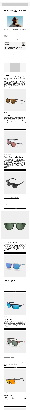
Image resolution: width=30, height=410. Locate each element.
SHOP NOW (15, 129)
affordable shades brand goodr (17, 397)
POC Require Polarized (11, 198)
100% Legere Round (10, 242)
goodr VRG (8, 395)
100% (5, 245)
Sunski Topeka (9, 357)
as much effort (21, 117)
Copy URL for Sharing (15, 39)
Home (14, 7)
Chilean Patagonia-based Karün (9, 321)
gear (15, 7)
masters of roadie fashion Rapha (14, 159)
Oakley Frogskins (9, 281)
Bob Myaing (16, 13)
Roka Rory (7, 115)
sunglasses (7, 75)
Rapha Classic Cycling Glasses (14, 157)
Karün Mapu (8, 319)
